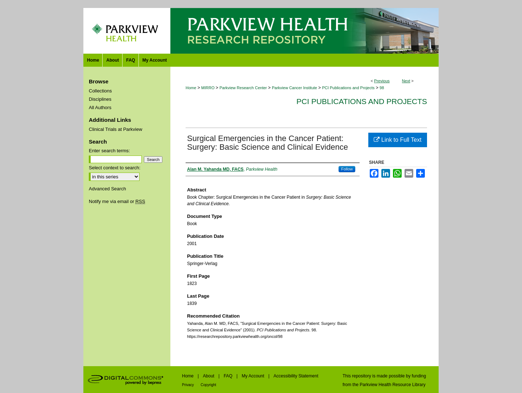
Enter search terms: (109, 150)
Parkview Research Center (243, 88)
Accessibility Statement (296, 375)
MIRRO (208, 88)
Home (191, 88)
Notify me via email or (117, 201)
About (209, 375)
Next (406, 81)
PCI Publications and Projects (348, 88)
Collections (100, 91)
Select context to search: (114, 167)
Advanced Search (107, 188)
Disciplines (100, 99)
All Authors (100, 107)
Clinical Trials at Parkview (115, 129)
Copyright (208, 385)
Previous (382, 81)
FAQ (228, 375)
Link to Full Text (397, 140)
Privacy (188, 385)
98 (382, 88)
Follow (347, 169)
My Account (253, 375)
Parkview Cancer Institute (294, 88)
